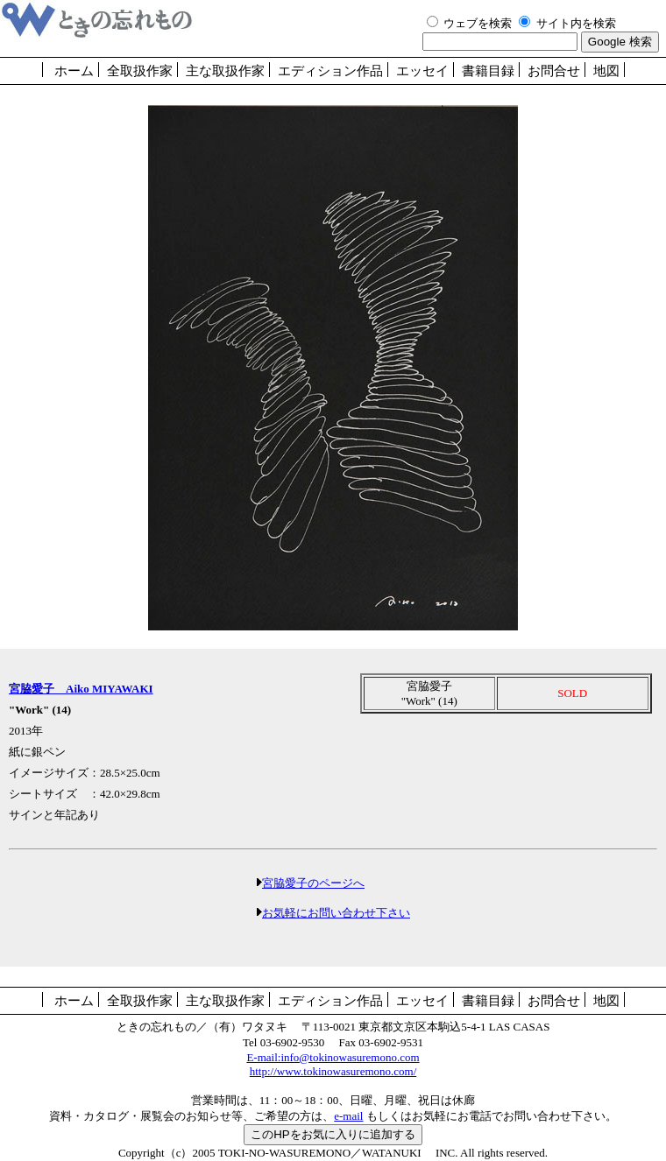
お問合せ (554, 71)
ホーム (74, 71)
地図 (606, 71)
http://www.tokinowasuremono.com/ (333, 1071)
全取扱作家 (140, 71)
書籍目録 (488, 71)
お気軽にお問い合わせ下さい (336, 912)
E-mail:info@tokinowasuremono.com (332, 1057)
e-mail (348, 1115)
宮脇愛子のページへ (313, 883)
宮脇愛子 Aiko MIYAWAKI (81, 688)
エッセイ (422, 71)
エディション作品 (330, 71)
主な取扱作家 (225, 71)
